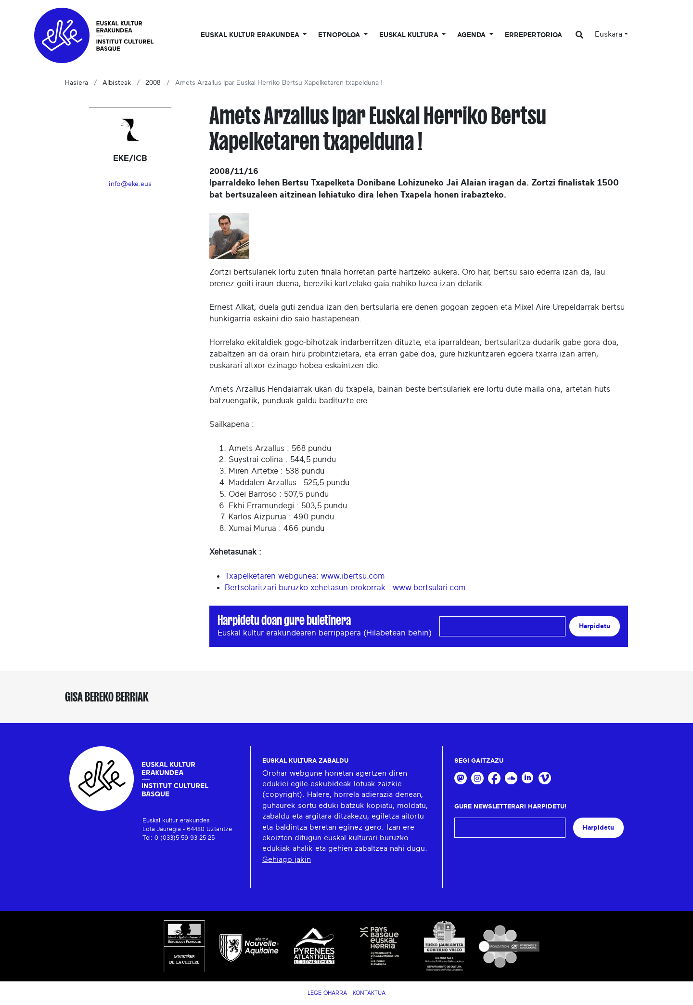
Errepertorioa (533, 35)
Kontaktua (369, 993)
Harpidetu (594, 626)
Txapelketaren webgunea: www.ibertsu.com (305, 576)
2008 (153, 82)
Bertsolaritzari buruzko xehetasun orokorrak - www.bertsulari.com (345, 587)
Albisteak (117, 82)
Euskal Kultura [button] (409, 35)
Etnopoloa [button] (340, 35)
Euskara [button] (608, 34)
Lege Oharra (327, 993)
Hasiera (76, 82)
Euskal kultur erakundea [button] (251, 35)
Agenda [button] (472, 35)
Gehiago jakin (286, 859)
